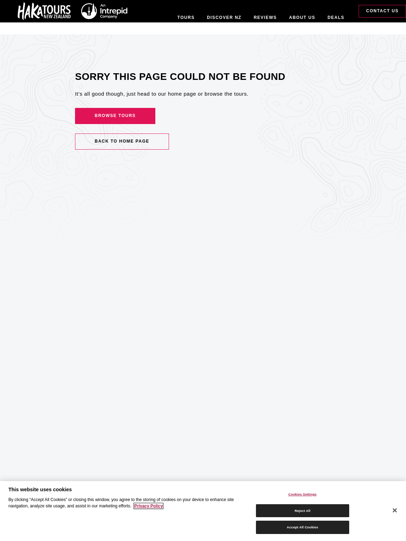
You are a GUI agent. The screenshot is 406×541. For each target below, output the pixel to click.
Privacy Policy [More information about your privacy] (148, 506)
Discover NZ (224, 17)
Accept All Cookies (302, 527)
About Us (302, 17)
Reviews (265, 17)
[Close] (394, 510)
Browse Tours (115, 115)
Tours (186, 17)
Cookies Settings (302, 494)
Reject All (302, 511)
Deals (335, 17)
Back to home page (122, 141)
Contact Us (382, 10)
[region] (203, 511)
